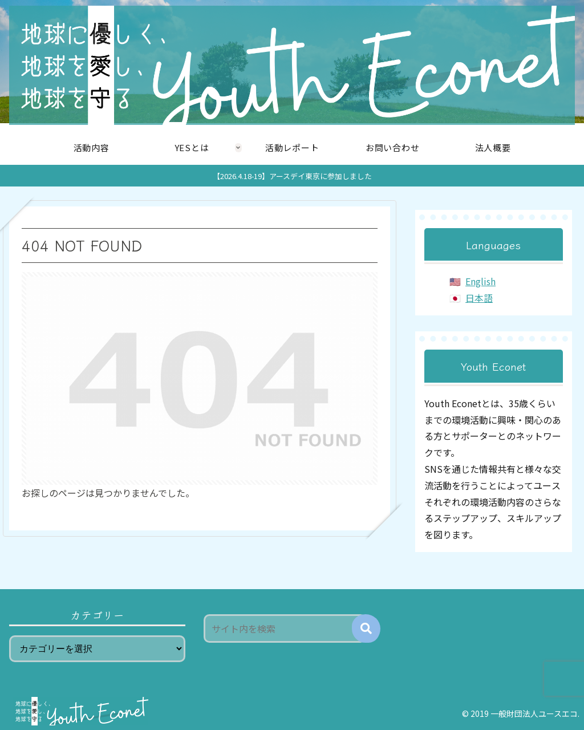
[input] (285, 628)
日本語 (479, 298)
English (480, 281)
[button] (366, 628)
